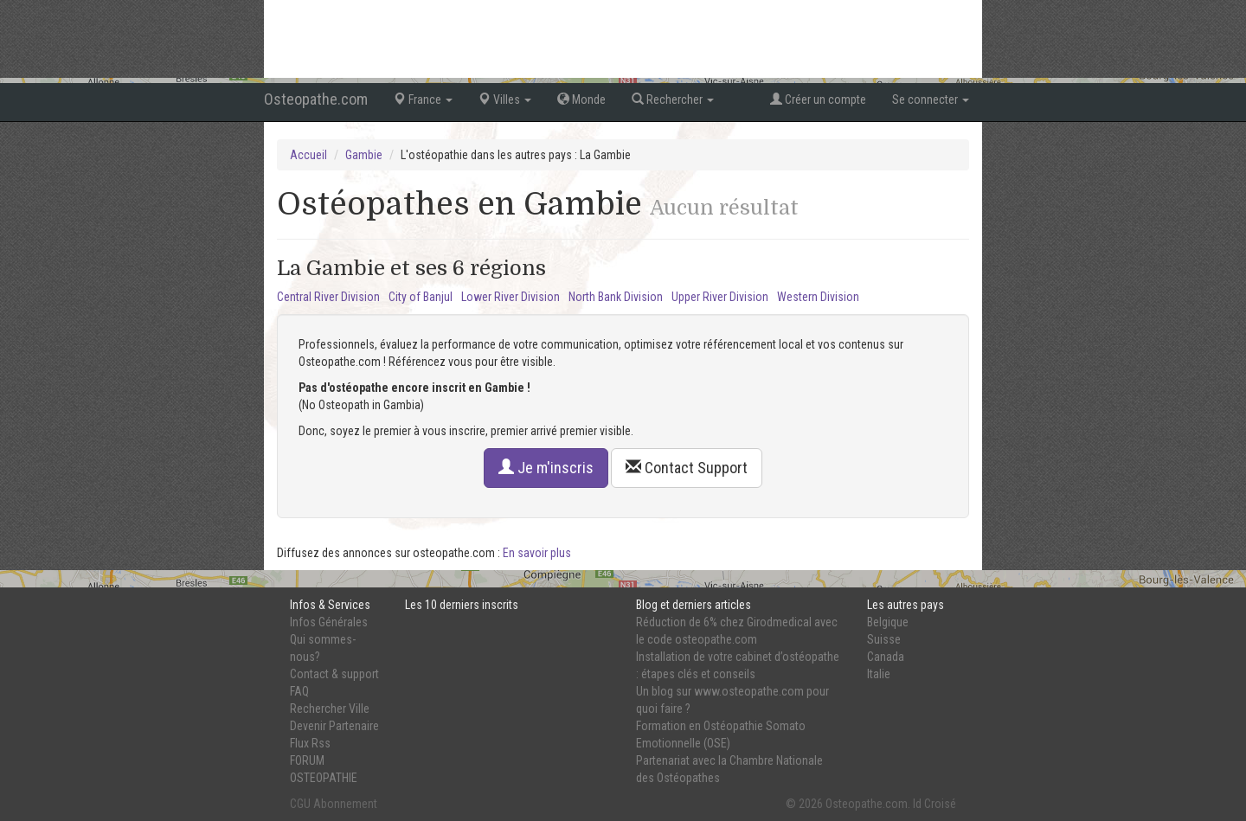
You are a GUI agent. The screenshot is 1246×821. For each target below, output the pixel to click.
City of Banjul (421, 297)
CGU (300, 804)
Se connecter (930, 99)
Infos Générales (329, 622)
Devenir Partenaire (334, 726)
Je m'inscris (546, 468)
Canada (885, 657)
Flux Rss (310, 743)
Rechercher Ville (329, 708)
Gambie (363, 155)
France (423, 99)
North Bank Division (615, 297)
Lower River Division (510, 297)
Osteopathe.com (316, 99)
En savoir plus (537, 553)
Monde (581, 99)
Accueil (308, 155)
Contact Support (687, 468)
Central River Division (328, 297)
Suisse (884, 639)
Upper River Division (719, 297)
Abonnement (345, 804)
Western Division (818, 297)
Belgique (888, 622)
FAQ (299, 691)
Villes (504, 99)
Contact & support (334, 674)
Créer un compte (818, 99)
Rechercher (673, 99)
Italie (878, 674)
